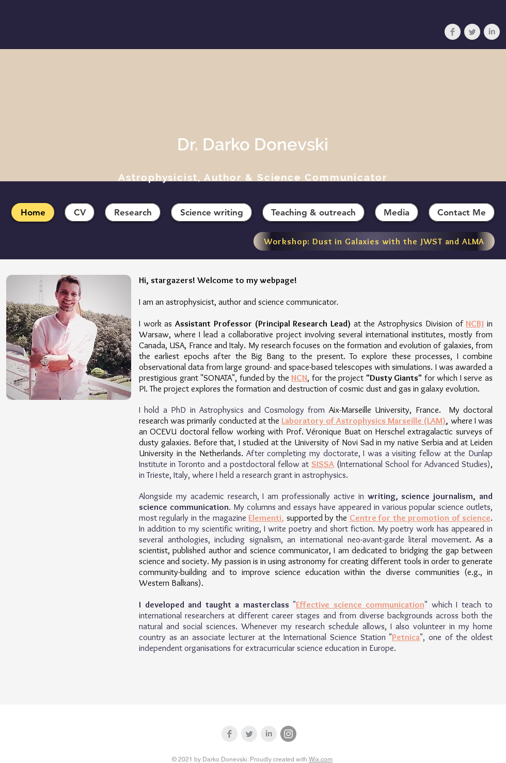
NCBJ (475, 323)
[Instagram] (288, 734)
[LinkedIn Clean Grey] (492, 32)
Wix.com (321, 759)
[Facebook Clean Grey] (453, 32)
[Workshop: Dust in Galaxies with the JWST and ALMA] (374, 241)
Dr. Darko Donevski (252, 144)
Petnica (406, 637)
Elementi (264, 517)
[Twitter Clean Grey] (472, 32)
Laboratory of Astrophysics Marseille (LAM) (364, 420)
